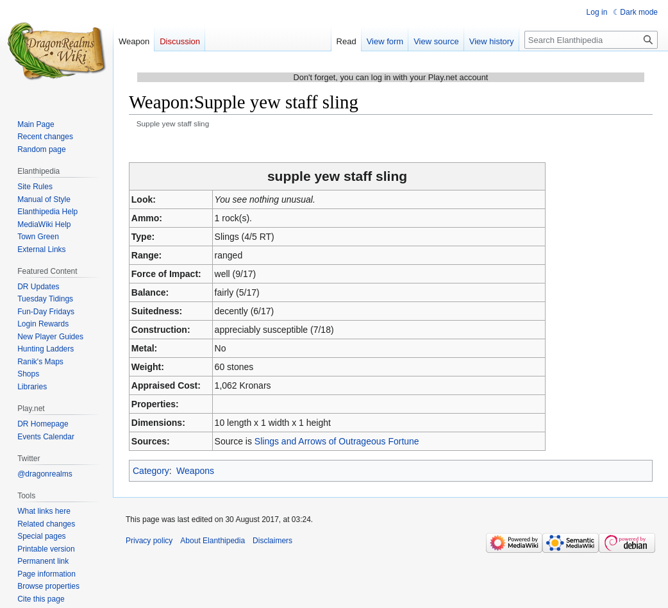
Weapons (195, 471)
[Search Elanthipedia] (591, 40)
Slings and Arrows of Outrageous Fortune (337, 441)
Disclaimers (272, 540)
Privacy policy (149, 540)
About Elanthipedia (212, 540)
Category (151, 471)
